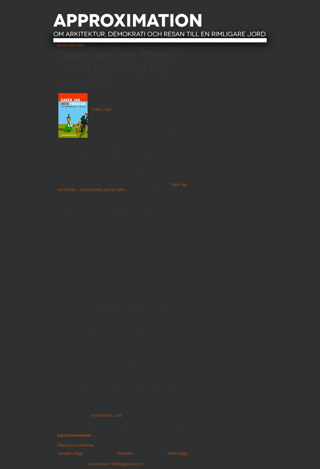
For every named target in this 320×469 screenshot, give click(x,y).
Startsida (124, 453)
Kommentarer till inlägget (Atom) (115, 464)
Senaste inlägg (70, 453)
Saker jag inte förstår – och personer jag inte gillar (118, 69)
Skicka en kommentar (75, 445)
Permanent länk (107, 416)
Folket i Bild (101, 109)
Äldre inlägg (177, 453)
